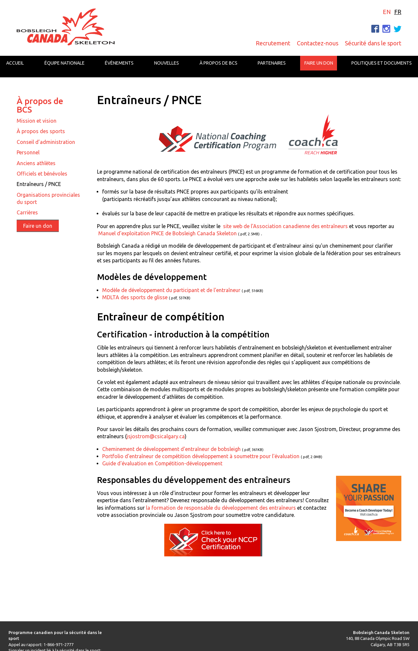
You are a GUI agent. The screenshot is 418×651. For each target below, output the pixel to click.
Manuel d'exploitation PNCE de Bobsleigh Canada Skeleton (167, 233)
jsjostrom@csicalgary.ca (156, 436)
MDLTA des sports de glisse (135, 297)
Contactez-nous (317, 43)
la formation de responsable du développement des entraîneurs (221, 508)
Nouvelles (166, 63)
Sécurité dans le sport (373, 43)
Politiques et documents (381, 63)
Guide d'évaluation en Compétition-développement (162, 463)
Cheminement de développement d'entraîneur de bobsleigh (171, 449)
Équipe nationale (64, 63)
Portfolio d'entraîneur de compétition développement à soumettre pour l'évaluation (200, 456)
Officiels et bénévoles (42, 174)
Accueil (15, 63)
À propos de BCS (218, 63)
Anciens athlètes (36, 163)
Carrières (27, 212)
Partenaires (272, 63)
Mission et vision (36, 121)
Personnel (28, 152)
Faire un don (318, 63)
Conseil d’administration (46, 142)
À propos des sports (41, 131)
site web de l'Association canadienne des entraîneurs (285, 226)
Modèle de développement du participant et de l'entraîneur (171, 290)
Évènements (119, 63)
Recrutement (273, 43)
